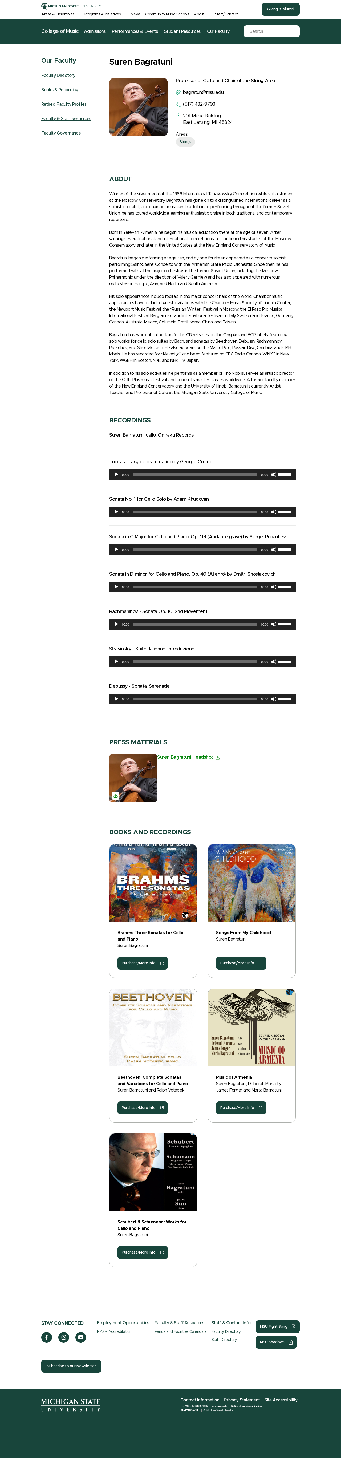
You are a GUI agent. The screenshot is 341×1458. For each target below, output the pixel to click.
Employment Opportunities (123, 1323)
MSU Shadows (272, 1342)
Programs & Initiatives (102, 14)
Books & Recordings (60, 90)
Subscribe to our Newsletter (71, 1366)
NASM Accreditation (114, 1332)
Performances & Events (135, 31)
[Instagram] (63, 1341)
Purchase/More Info (139, 963)
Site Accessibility (281, 1399)
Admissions (95, 31)
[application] (202, 474)
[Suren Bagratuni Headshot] (133, 778)
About (199, 14)
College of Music (60, 31)
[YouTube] (80, 1341)
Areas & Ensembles (57, 14)
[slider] (195, 474)
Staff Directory (224, 1340)
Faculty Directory (58, 75)
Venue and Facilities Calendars (180, 1332)
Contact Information (199, 1399)
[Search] (267, 31)
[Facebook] (46, 1341)
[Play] (116, 474)
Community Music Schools (167, 14)
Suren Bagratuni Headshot (185, 757)
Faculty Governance (61, 133)
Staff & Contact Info (231, 1323)
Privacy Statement (242, 1399)
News (135, 14)
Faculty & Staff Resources (66, 119)
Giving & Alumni (280, 9)
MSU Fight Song (273, 1327)
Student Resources (182, 31)
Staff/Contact (226, 14)
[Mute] (274, 474)
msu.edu (222, 1406)
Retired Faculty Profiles (63, 104)
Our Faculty (218, 31)
